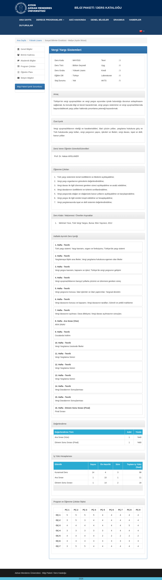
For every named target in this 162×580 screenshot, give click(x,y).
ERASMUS (119, 20)
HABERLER (135, 20)
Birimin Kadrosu (26, 55)
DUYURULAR (26, 25)
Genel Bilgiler (100, 20)
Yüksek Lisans (35, 40)
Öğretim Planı (25, 72)
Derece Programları (50, 20)
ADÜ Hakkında (77, 20)
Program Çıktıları (26, 66)
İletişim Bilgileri (25, 78)
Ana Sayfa (25, 20)
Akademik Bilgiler (26, 61)
